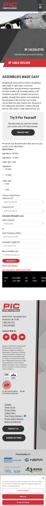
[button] (40, 6)
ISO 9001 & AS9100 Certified (10, 391)
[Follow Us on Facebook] (14, 337)
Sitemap (8, 404)
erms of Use (10, 407)
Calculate (11, 261)
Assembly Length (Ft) (11, 242)
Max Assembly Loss (10, 251)
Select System (8, 220)
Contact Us (13, 429)
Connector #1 (7, 198)
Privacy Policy (10, 410)
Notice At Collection (13, 422)
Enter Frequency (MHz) (11, 233)
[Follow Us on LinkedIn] (6, 337)
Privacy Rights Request (14, 419)
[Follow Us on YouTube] (22, 337)
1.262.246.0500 (8, 325)
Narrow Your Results (22, 145)
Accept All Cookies (23, 502)
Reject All (23, 496)
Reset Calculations (10, 265)
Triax (7, 189)
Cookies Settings (14, 438)
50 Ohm (8, 169)
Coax (7, 183)
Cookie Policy (10, 413)
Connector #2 (7, 207)
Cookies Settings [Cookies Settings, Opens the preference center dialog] (23, 490)
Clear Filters (26, 270)
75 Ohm (8, 175)
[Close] (43, 478)
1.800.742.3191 (8, 322)
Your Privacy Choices (13, 416)
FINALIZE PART (23, 132)
